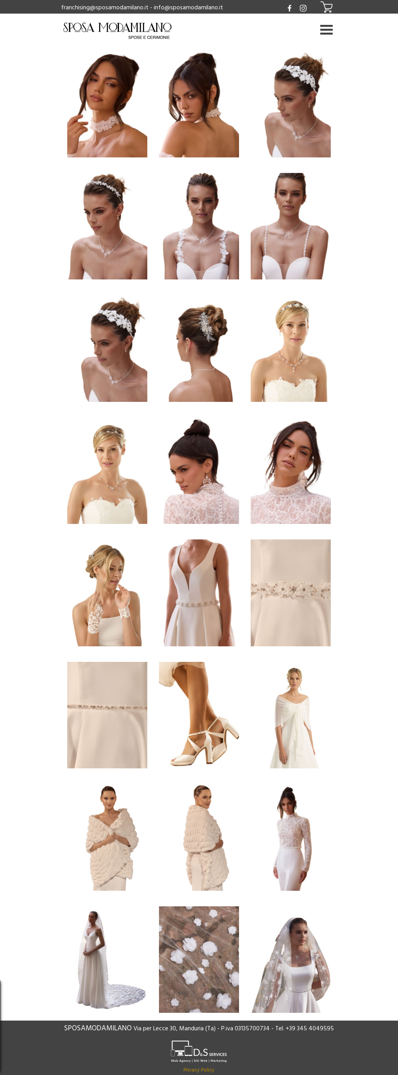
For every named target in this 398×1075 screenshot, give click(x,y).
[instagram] (303, 8)
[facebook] (290, 8)
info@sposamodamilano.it (188, 7)
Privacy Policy (199, 1070)
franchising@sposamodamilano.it (104, 7)
